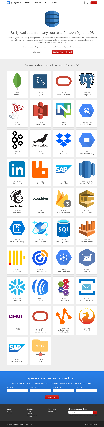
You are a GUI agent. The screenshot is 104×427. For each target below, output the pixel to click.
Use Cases (9, 413)
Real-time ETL (31, 416)
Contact (54, 3)
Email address (57, 387)
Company (79, 387)
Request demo (52, 397)
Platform (27, 3)
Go (95, 412)
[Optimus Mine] (14, 3)
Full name (10, 387)
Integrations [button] (36, 3)
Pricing (47, 3)
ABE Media (94, 424)
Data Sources (30, 413)
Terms (30, 424)
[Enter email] (41, 52)
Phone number (34, 387)
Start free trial (62, 52)
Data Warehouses (32, 415)
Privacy (26, 424)
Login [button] (87, 3)
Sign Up (94, 3)
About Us (9, 411)
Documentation (52, 411)
